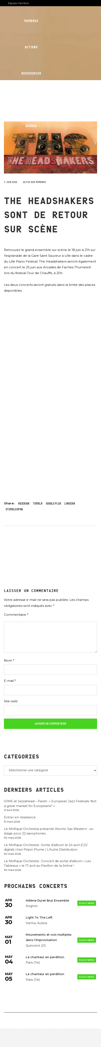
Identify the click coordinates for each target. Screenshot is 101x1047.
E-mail (10, 681)
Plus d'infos (86, 903)
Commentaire (16, 615)
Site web (11, 701)
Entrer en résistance (20, 817)
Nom (9, 660)
